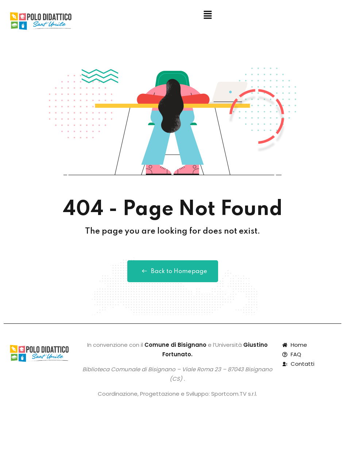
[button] (207, 15)
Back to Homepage (172, 271)
